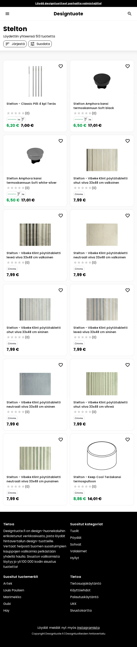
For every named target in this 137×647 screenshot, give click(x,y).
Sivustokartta (81, 610)
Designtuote (68, 13)
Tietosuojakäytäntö (85, 583)
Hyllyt (74, 558)
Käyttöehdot (80, 590)
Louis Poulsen (13, 590)
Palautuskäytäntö (84, 597)
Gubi (7, 603)
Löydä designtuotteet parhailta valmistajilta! (68, 3)
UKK (73, 603)
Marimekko (12, 597)
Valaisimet (78, 551)
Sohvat (75, 544)
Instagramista (88, 627)
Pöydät (76, 537)
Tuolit (74, 531)
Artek (7, 583)
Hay (6, 610)
